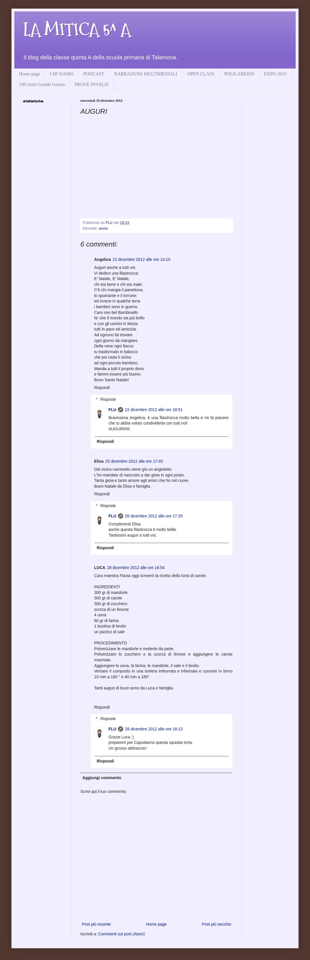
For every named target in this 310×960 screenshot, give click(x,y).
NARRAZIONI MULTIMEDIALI (145, 73)
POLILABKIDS (239, 73)
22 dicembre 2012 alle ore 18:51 (154, 409)
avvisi (103, 228)
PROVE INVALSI (91, 84)
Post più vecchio (216, 924)
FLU (112, 409)
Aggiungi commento (101, 777)
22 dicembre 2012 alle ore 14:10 (141, 259)
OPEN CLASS (201, 73)
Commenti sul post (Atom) (121, 934)
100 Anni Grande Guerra (42, 84)
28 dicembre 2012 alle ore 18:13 (154, 729)
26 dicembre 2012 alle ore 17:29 (154, 516)
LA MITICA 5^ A (77, 30)
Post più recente (96, 924)
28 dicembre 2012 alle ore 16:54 (136, 567)
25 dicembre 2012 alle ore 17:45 (134, 461)
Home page (29, 73)
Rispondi (102, 387)
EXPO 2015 (275, 73)
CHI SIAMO (61, 73)
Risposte (108, 399)
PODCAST (93, 73)
